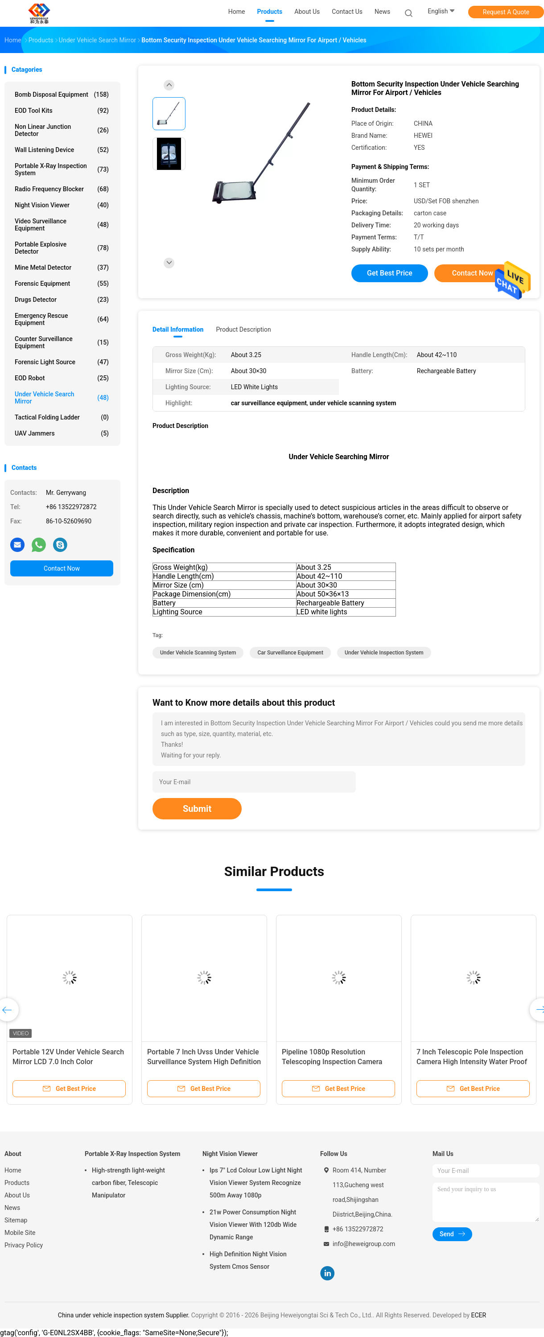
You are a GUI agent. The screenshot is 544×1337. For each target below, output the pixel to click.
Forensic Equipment (62, 283)
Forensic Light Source (62, 362)
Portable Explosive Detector (62, 248)
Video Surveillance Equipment (62, 225)
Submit (197, 808)
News (12, 1207)
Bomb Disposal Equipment (62, 94)
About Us (17, 1195)
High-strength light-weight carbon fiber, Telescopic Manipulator (128, 1183)
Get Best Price (389, 273)
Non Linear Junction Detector (62, 130)
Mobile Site (20, 1232)
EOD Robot (62, 378)
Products (16, 1182)
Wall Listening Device (62, 149)
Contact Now (62, 568)
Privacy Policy (23, 1245)
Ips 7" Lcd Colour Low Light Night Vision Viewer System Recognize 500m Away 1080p (256, 1183)
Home (12, 1170)
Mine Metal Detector (62, 267)
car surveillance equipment (290, 653)
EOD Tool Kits (62, 110)
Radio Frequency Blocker (62, 189)
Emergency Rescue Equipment (62, 319)
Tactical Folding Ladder (62, 417)
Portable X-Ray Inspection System (62, 169)
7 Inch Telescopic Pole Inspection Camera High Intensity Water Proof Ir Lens (471, 1062)
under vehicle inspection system (384, 653)
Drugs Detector (62, 299)
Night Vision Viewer (62, 205)
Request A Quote (506, 12)
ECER (478, 1315)
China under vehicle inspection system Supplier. (124, 1315)
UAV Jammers (62, 433)
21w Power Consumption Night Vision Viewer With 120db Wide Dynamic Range (253, 1225)
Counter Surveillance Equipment (62, 342)
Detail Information (177, 329)
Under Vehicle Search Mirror (62, 398)
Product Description (243, 329)
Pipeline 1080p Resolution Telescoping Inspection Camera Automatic (332, 1062)
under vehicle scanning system (198, 653)
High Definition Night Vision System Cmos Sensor (248, 1260)
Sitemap (15, 1220)
